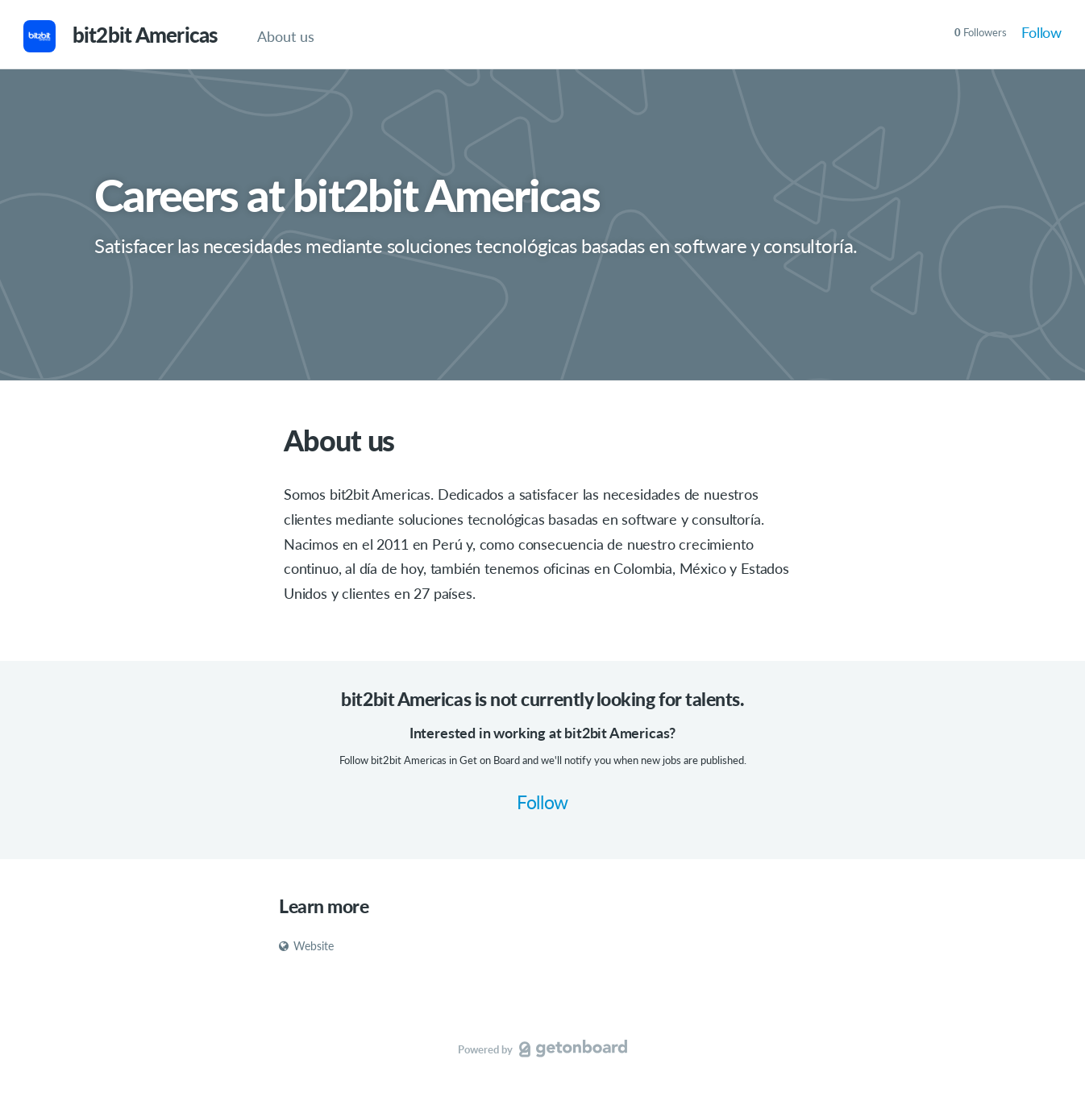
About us (285, 36)
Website (306, 946)
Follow (1041, 32)
